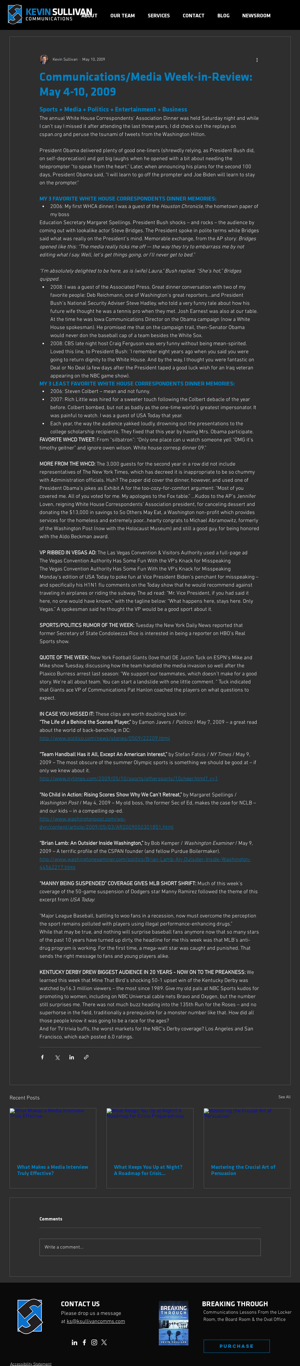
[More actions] (257, 59)
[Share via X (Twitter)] (57, 1057)
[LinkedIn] (74, 1342)
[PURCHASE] (237, 1346)
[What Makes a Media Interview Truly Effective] (53, 1132)
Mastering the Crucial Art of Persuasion (243, 1170)
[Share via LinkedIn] (71, 1057)
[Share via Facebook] (42, 1057)
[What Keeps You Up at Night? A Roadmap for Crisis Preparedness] (150, 1132)
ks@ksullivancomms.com (96, 1321)
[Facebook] (84, 1342)
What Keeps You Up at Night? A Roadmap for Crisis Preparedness (148, 1170)
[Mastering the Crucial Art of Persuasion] (247, 1132)
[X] (104, 1342)
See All (284, 1097)
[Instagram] (94, 1342)
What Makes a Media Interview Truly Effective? (52, 1170)
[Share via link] (86, 1057)
